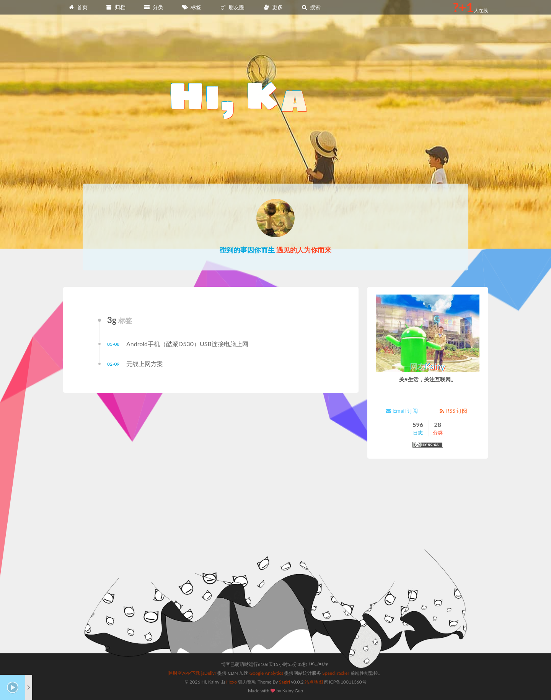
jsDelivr (208, 673)
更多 (273, 7)
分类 (153, 7)
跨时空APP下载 (184, 673)
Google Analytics (266, 673)
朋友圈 (232, 7)
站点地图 (314, 682)
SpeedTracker (335, 673)
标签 (192, 7)
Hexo (231, 682)
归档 (116, 7)
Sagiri (284, 682)
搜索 (311, 7)
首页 (78, 7)
